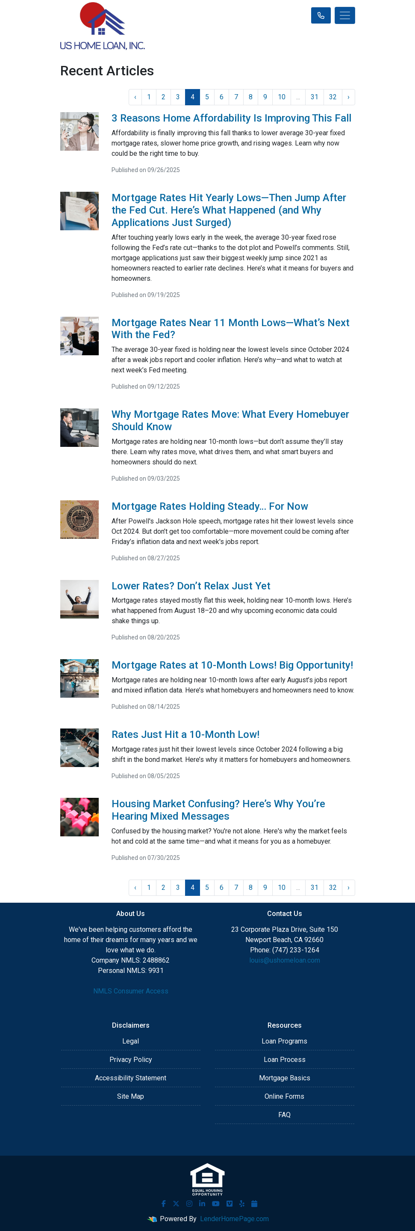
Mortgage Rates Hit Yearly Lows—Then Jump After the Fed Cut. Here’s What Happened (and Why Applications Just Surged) (229, 210)
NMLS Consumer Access (130, 991)
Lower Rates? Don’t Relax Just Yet (191, 586)
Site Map (130, 1096)
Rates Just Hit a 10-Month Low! (185, 734)
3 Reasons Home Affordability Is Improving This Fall (231, 118)
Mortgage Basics (284, 1078)
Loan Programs (284, 1041)
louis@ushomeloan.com (284, 960)
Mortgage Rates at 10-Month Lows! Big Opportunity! (232, 665)
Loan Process (285, 1060)
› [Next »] (348, 97)
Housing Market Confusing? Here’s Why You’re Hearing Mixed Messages (218, 810)
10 (281, 97)
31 (314, 97)
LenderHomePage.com (234, 1219)
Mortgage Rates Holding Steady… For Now (210, 506)
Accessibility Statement (130, 1078)
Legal (130, 1041)
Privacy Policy (130, 1060)
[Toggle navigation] (345, 15)
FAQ (284, 1115)
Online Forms (284, 1096)
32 (333, 97)
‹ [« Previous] (135, 97)
